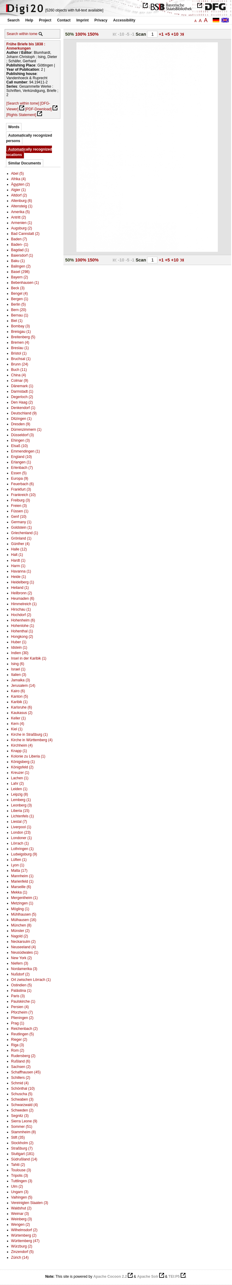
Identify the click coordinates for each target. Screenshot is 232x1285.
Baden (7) (19, 239)
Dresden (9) (20, 424)
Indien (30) (19, 653)
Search (14, 20)
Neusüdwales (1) (24, 952)
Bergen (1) (19, 299)
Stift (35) (18, 1137)
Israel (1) (18, 669)
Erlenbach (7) (22, 468)
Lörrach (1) (20, 843)
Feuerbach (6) (22, 484)
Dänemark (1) (22, 386)
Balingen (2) (21, 266)
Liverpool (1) (21, 827)
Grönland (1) (21, 538)
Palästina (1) (21, 990)
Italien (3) (18, 675)
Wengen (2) (20, 1224)
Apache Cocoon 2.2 (110, 1276)
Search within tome (22, 34)
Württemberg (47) (25, 1241)
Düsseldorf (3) (22, 435)
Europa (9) (19, 478)
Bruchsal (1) (21, 359)
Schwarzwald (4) (24, 1105)
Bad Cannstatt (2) (25, 234)
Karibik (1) (19, 702)
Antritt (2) (18, 217)
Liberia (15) (20, 811)
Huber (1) (19, 642)
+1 (162, 34)
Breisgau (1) (21, 331)
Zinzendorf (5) (22, 1252)
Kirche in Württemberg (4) (32, 740)
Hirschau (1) (21, 609)
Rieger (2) (19, 1039)
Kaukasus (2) (22, 713)
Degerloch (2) (22, 397)
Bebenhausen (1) (25, 283)
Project (45, 20)
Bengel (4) (19, 293)
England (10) (21, 457)
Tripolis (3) (19, 1175)
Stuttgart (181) (22, 1154)
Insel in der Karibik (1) (29, 658)
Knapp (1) (19, 751)
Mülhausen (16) (23, 920)
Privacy (101, 20)
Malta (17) (19, 870)
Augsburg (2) (21, 228)
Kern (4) (17, 724)
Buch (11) (19, 370)
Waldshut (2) (21, 1208)
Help (29, 20)
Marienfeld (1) (22, 881)
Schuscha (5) (22, 1094)
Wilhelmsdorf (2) (24, 1230)
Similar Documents (24, 163)
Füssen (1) (19, 511)
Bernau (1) (19, 315)
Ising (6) (17, 664)
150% (93, 34)
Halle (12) (19, 549)
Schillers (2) (20, 1078)
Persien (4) (20, 1007)
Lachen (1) (19, 778)
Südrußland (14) (24, 1159)
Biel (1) (17, 321)
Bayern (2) (19, 277)
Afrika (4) (18, 179)
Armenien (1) (21, 223)
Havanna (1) (21, 571)
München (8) (21, 925)
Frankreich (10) (23, 495)
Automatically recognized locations (29, 152)
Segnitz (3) (20, 1116)
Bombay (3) (20, 326)
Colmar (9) (19, 380)
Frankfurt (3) (21, 489)
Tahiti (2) (18, 1165)
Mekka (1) (19, 892)
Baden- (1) (19, 244)
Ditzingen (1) (21, 419)
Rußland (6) (20, 1061)
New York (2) (21, 958)
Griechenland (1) (24, 533)
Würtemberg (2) (24, 1235)
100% (80, 34)
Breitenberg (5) (23, 337)
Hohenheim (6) (23, 620)
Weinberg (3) (21, 1219)
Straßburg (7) (22, 1148)
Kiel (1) (17, 729)
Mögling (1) (20, 909)
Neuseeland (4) (23, 947)
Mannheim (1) (22, 876)
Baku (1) (18, 261)
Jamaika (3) (20, 680)
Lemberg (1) (21, 800)
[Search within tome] (22, 103)
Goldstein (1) (21, 527)
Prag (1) (17, 1023)
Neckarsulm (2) (23, 941)
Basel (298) (20, 272)
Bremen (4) (20, 342)
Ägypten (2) (20, 184)
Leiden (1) (19, 789)
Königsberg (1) (23, 762)
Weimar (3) (20, 1214)
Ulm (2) (17, 1186)
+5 (168, 34)
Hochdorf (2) (21, 615)
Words (13, 127)
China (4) (18, 375)
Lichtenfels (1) (22, 816)
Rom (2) (17, 1050)
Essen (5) (19, 473)
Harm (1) (18, 566)
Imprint (82, 20)
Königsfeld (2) (22, 767)
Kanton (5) (19, 696)
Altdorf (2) (19, 195)
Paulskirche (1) (23, 1001)
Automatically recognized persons (29, 138)
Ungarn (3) (19, 1192)
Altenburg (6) (21, 201)
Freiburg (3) (20, 500)
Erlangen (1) (21, 462)
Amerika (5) (20, 212)
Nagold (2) (19, 936)
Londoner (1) (21, 838)
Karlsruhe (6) (21, 707)
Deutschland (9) (24, 413)
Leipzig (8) (19, 794)
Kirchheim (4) (22, 745)
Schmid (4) (20, 1083)
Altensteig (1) (22, 206)
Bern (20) (18, 310)
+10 (175, 34)
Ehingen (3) (20, 440)
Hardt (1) (18, 560)
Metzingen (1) (22, 903)
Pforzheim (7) (22, 1012)
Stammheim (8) (23, 1132)
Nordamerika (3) (24, 969)
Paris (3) (18, 996)
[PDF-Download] (38, 109)
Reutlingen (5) (22, 1034)
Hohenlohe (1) (22, 626)
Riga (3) (17, 1045)
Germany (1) (21, 522)
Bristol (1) (19, 353)
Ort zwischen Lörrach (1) (31, 980)
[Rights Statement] (21, 115)
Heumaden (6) (22, 598)
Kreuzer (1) (20, 773)
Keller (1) (18, 718)
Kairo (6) (18, 691)
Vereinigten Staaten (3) (29, 1203)
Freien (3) (19, 506)
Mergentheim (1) (24, 898)
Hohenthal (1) (22, 631)
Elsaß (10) (19, 446)
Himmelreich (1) (24, 604)
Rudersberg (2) (23, 1056)
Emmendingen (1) (25, 451)
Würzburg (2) (21, 1246)
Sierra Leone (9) (24, 1121)
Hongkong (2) (22, 636)
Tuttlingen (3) (21, 1181)
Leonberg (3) (21, 805)
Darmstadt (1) (22, 391)
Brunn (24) (19, 364)
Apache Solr (147, 1276)
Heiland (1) (20, 588)
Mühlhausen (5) (23, 914)
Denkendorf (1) (23, 408)
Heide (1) (18, 577)
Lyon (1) (17, 865)
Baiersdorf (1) (22, 255)
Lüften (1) (19, 860)
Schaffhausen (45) (26, 1072)
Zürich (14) (20, 1257)
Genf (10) (19, 516)
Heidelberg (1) (22, 582)
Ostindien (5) (21, 985)
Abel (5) (17, 173)
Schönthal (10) (23, 1088)
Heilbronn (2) (21, 593)
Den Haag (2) (22, 402)
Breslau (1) (20, 348)
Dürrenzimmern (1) (26, 429)
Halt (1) (17, 555)
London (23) (21, 832)
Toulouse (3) (21, 1170)
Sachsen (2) (21, 1067)
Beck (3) (18, 288)
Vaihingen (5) (22, 1197)
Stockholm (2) (22, 1143)
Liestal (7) (19, 821)
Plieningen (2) (22, 1018)
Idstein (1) (19, 647)
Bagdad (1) (20, 250)
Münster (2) (20, 931)
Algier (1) (18, 190)
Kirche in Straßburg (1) (29, 734)
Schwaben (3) (22, 1099)
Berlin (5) (18, 304)
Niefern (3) (19, 963)
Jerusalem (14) (23, 685)
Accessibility (124, 20)
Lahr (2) (17, 783)
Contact (64, 20)
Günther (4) (20, 544)
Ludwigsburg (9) (24, 854)
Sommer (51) (21, 1126)
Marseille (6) (21, 887)
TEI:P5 (174, 1276)
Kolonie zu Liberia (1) (28, 756)
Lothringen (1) (22, 849)
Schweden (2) (22, 1110)
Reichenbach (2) (24, 1029)
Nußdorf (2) (20, 974)
